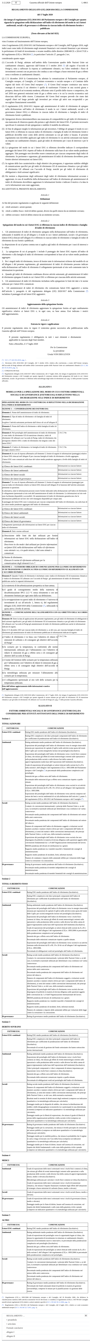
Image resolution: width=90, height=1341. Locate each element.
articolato (11, 1324)
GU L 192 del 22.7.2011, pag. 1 (25, 1307)
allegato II (10, 1336)
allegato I (10, 1332)
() (32, 54)
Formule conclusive (14, 1328)
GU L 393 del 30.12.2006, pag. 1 (58, 1302)
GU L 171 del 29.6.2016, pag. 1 (15, 360)
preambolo (11, 1320)
